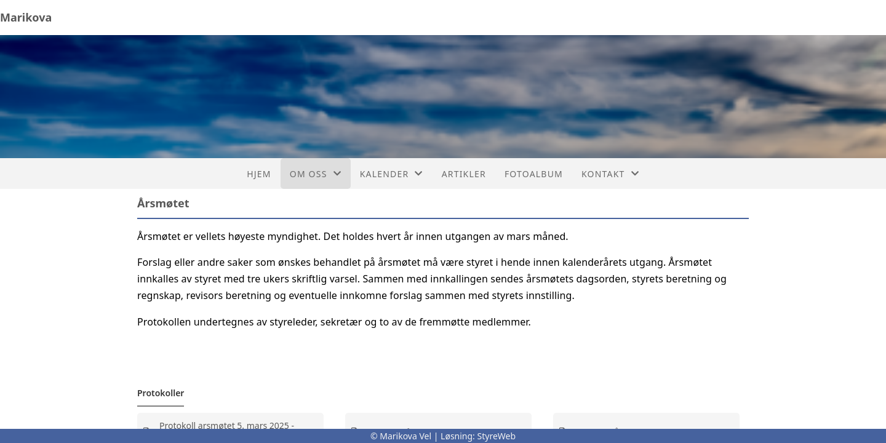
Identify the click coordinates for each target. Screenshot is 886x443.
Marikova (26, 17)
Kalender (391, 174)
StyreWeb (496, 436)
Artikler (464, 174)
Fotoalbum (534, 174)
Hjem (259, 174)
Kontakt (610, 174)
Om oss (315, 174)
